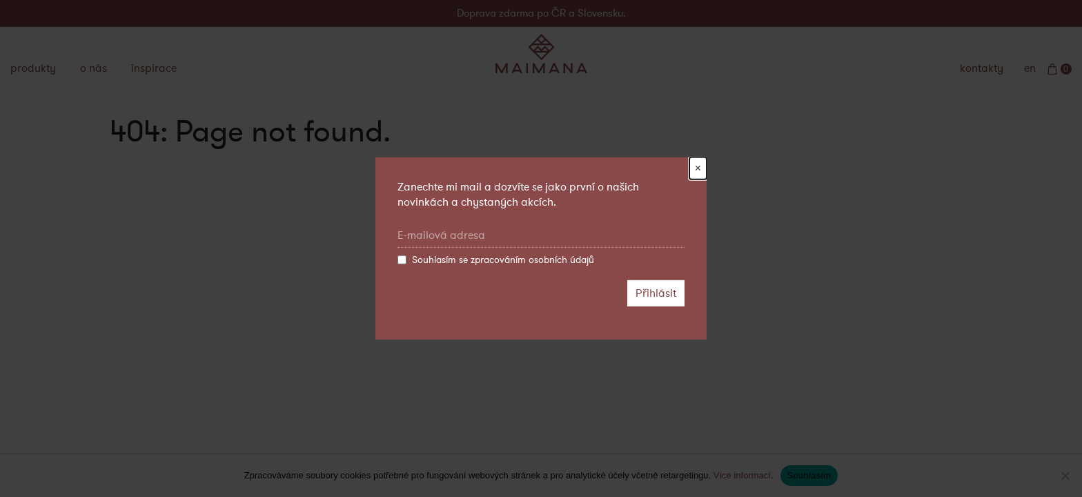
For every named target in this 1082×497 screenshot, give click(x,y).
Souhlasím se (495, 260)
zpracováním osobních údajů (532, 259)
